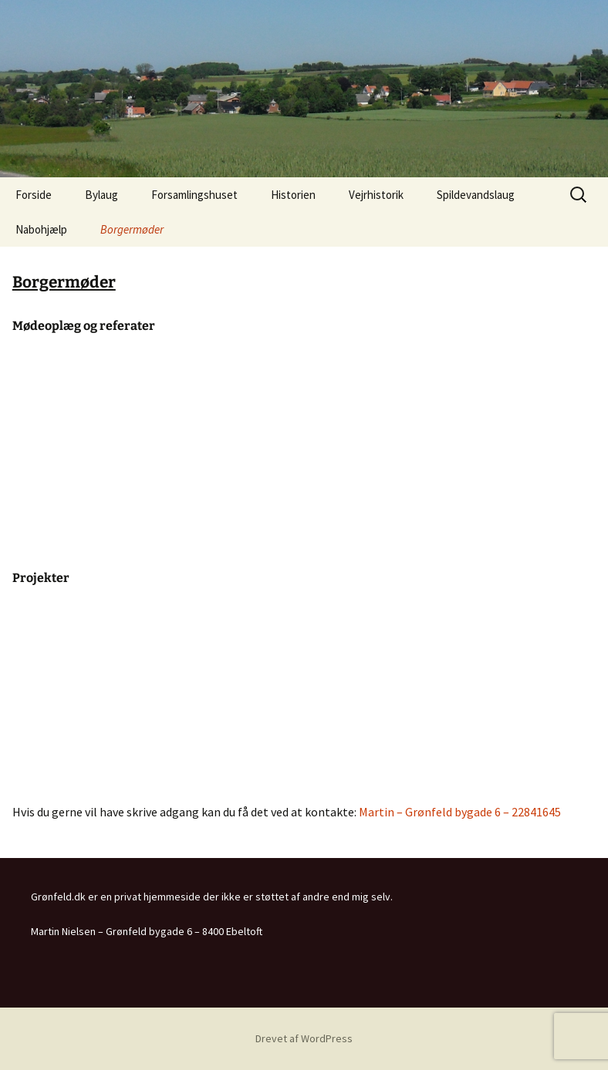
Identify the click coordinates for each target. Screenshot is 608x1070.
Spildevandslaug (476, 194)
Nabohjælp (41, 229)
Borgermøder (132, 229)
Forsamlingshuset (194, 194)
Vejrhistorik (376, 194)
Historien (293, 194)
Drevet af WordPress (304, 1038)
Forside (33, 194)
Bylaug (101, 194)
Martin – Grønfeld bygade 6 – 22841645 (460, 811)
